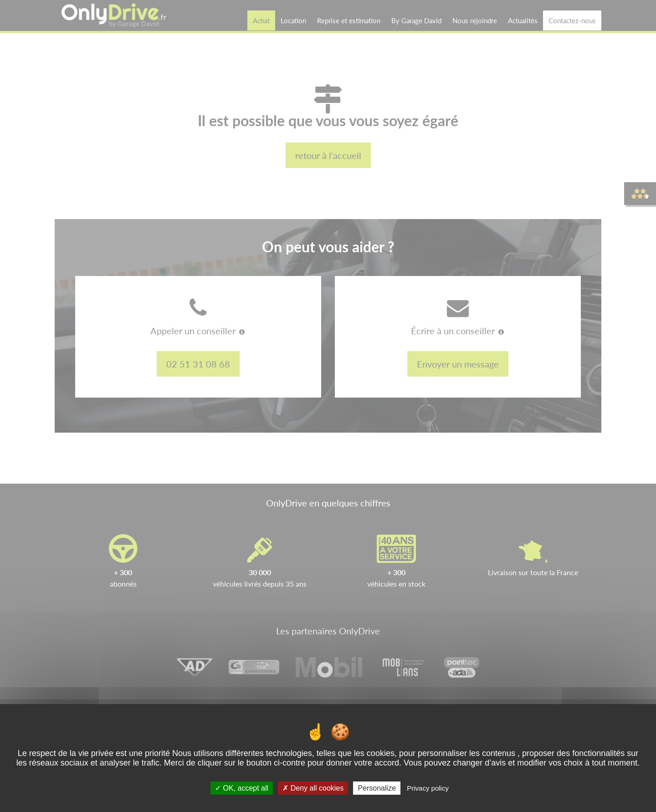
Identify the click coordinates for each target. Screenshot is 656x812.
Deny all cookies (312, 788)
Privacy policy (428, 788)
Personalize (377, 788)
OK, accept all (241, 788)
